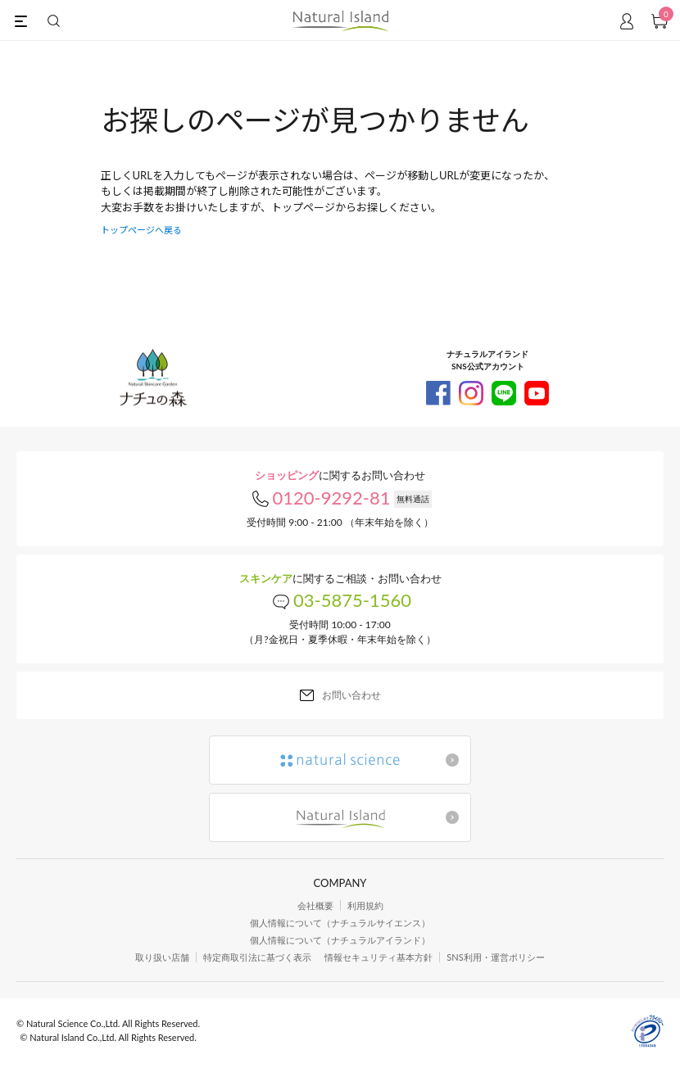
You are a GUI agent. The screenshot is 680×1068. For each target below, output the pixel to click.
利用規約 (365, 905)
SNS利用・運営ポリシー (495, 957)
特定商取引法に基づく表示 (257, 957)
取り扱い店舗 (162, 957)
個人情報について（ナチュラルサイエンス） (340, 922)
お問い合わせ (351, 695)
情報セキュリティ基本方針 (378, 957)
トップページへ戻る (141, 229)
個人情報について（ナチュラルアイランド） (340, 939)
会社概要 (315, 905)
